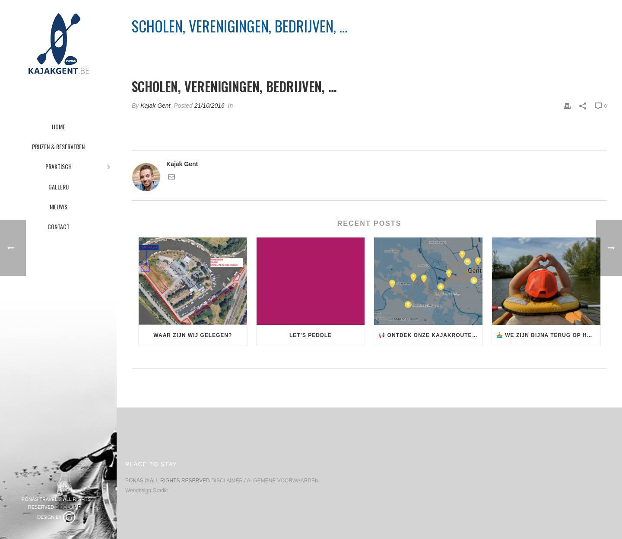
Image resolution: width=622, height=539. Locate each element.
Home (440, 48)
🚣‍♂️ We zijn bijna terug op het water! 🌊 (548, 335)
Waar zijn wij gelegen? (192, 335)
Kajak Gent (155, 105)
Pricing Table (471, 48)
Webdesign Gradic (146, 491)
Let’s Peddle (310, 335)
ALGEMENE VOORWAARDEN (283, 481)
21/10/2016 (209, 105)
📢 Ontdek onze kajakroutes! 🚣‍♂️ (430, 335)
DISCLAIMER (69, 507)
